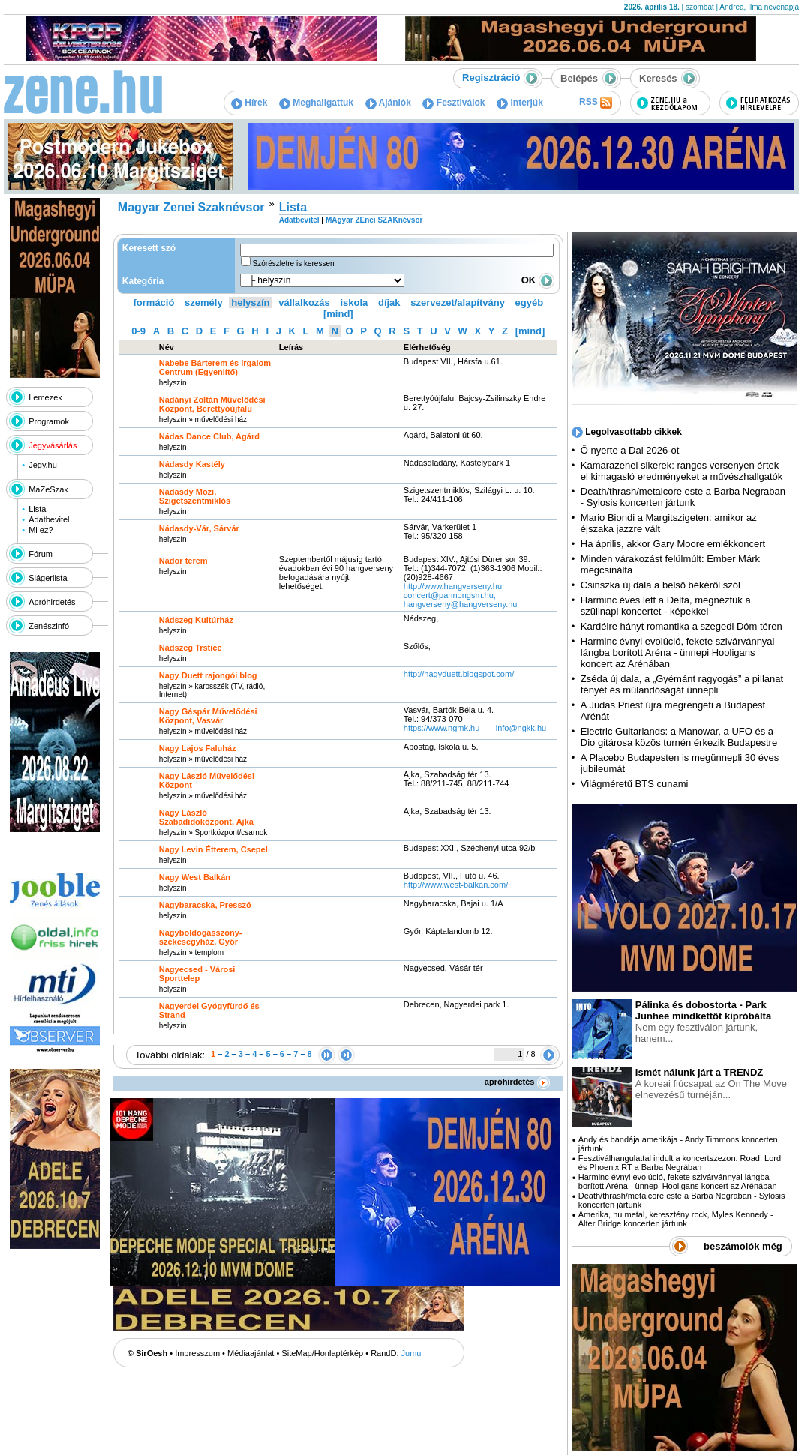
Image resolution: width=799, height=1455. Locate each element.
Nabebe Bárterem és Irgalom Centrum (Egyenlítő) (215, 367)
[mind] (338, 313)
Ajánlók (388, 102)
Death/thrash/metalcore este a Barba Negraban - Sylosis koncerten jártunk (683, 497)
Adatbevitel (49, 519)
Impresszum (197, 1353)
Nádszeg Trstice (190, 647)
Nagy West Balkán (194, 877)
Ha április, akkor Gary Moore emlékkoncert (673, 543)
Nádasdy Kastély (192, 464)
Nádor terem (183, 560)
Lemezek (45, 397)
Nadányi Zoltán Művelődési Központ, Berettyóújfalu (212, 404)
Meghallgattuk (316, 102)
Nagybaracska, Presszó (205, 904)
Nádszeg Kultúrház (196, 619)
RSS (595, 103)
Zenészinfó (49, 625)
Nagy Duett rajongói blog (208, 675)
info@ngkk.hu (521, 727)
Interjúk (520, 102)
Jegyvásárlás (53, 445)
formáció (154, 302)
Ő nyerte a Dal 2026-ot (630, 450)
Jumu (411, 1353)
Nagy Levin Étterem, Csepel (213, 849)
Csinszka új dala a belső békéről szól (660, 585)
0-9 (138, 331)
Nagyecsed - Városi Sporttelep (197, 974)
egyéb (529, 302)
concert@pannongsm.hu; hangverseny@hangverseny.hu (461, 600)
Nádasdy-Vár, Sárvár (199, 528)
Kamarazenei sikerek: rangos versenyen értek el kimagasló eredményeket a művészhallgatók (682, 471)
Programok (49, 421)
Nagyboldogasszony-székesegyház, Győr (200, 937)
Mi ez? (41, 529)
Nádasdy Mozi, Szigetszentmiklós (194, 496)
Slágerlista (48, 577)
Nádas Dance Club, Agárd (209, 436)
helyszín (250, 302)
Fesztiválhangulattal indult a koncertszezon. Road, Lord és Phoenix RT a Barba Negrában (679, 1163)
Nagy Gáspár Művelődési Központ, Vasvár (208, 716)
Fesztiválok (453, 102)
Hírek (249, 102)
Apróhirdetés (52, 601)
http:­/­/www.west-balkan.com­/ (456, 884)
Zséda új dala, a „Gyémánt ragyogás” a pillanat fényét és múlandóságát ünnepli (682, 684)
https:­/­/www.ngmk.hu (442, 727)
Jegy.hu (43, 464)
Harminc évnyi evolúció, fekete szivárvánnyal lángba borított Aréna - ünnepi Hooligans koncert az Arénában (678, 652)
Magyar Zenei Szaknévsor (191, 207)
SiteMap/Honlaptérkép (322, 1353)
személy (204, 302)
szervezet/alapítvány (457, 302)
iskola (354, 302)
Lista (37, 508)
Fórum (41, 553)
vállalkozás (304, 302)
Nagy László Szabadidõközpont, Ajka (206, 817)
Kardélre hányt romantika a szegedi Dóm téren (681, 626)
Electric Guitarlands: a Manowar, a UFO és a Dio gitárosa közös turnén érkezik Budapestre (679, 737)
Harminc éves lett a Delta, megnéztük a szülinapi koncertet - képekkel (666, 605)
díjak (389, 302)
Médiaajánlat (250, 1353)
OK (537, 280)
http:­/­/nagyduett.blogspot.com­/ (459, 673)
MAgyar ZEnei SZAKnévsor (374, 220)
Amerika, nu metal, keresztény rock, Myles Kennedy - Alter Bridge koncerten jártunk (675, 1219)
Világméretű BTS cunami (635, 783)
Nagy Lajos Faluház (197, 748)
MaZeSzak (48, 489)
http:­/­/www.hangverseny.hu (453, 586)
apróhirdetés (517, 1081)
